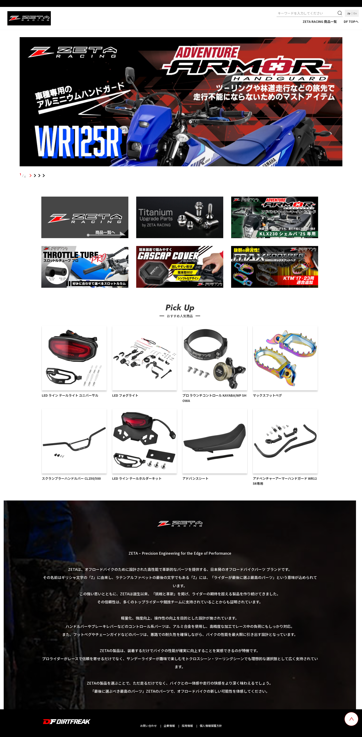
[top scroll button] (351, 719)
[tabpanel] (181, 102)
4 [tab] (43, 175)
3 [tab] (39, 175)
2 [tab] (35, 175)
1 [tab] (30, 175)
